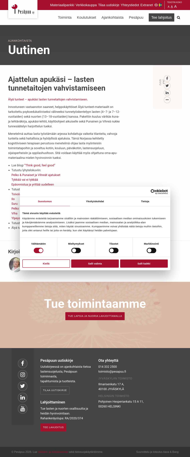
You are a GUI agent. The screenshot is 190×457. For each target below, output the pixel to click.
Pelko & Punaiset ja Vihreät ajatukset (36, 175)
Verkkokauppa (86, 5)
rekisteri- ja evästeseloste (53, 451)
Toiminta (65, 17)
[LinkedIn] (167, 92)
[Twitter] (167, 85)
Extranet (146, 5)
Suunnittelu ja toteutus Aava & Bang (157, 451)
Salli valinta (95, 263)
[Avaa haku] (178, 17)
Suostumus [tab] (45, 201)
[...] (167, 100)
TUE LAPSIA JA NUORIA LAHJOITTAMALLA (95, 316)
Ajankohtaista (112, 17)
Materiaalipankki (62, 5)
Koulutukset (86, 17)
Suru (15, 203)
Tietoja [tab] (145, 201)
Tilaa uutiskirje (108, 5)
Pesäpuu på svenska (160, 5)
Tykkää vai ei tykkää (25, 179)
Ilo (13, 199)
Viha (15, 213)
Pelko (15, 208)
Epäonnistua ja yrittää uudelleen (33, 184)
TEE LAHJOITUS (53, 427)
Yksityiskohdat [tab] (95, 201)
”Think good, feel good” (39, 165)
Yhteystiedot (130, 5)
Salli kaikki (144, 263)
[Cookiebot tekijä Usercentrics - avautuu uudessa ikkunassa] (153, 191)
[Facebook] (167, 78)
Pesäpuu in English (156, 5)
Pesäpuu (22, 9)
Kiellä (46, 263)
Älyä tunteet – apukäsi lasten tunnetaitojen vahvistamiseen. (48, 99)
